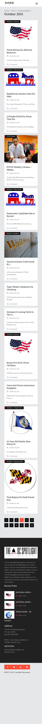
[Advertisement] (21, 700)
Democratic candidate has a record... (21, 214)
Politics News (18, 70)
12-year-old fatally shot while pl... (18, 442)
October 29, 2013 (14, 56)
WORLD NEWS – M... (24, 612)
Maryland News (18, 461)
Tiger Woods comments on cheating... (20, 288)
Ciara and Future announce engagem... (21, 386)
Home (6, 11)
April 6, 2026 (22, 596)
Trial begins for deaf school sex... (20, 498)
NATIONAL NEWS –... (24, 592)
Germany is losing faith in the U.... (20, 313)
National (16, 21)
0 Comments (13, 64)
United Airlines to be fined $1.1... (20, 263)
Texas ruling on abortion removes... (19, 51)
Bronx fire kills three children (18, 364)
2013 (13, 11)
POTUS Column (11, 136)
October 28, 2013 (14, 219)
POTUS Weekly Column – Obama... (19, 168)
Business (9, 233)
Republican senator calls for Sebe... (21, 95)
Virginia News (18, 408)
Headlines (9, 21)
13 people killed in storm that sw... (19, 117)
